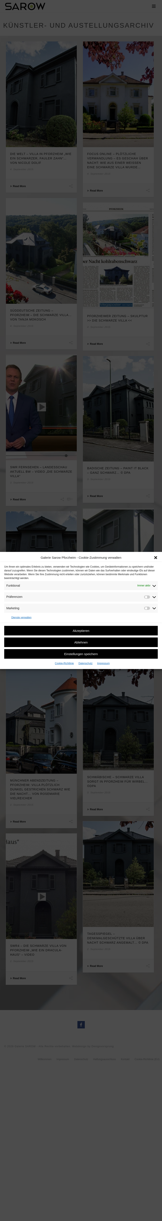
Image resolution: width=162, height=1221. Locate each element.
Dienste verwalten (21, 617)
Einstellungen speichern (81, 654)
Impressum (103, 663)
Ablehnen (81, 642)
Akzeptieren (81, 630)
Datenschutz (85, 663)
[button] (156, 557)
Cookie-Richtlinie (64, 663)
